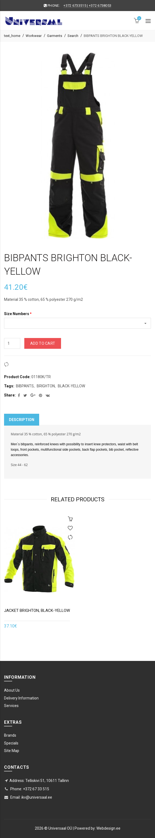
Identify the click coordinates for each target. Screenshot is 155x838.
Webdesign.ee (108, 828)
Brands (10, 735)
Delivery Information (21, 698)
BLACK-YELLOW (71, 386)
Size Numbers (16, 314)
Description (21, 420)
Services (11, 705)
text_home (12, 36)
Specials (11, 743)
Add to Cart (42, 343)
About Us (12, 690)
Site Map (11, 751)
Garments (54, 36)
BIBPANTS (25, 386)
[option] (40, 574)
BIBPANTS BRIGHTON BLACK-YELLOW (113, 36)
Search (73, 36)
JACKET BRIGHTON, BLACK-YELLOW (37, 610)
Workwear (34, 36)
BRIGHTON (46, 386)
